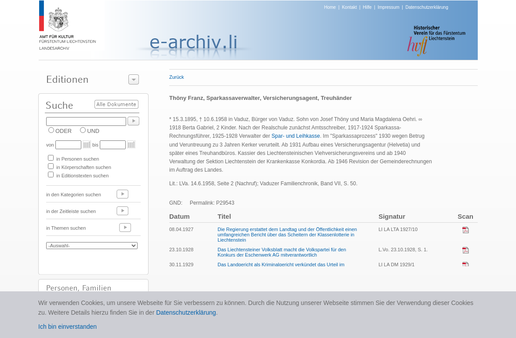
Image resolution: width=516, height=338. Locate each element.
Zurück (176, 77)
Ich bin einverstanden (67, 326)
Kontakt (349, 7)
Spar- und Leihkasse (296, 136)
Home (330, 7)
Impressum (388, 7)
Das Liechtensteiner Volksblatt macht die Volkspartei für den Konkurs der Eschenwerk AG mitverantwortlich (282, 252)
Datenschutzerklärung (426, 7)
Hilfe (367, 7)
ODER (63, 131)
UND (93, 131)
